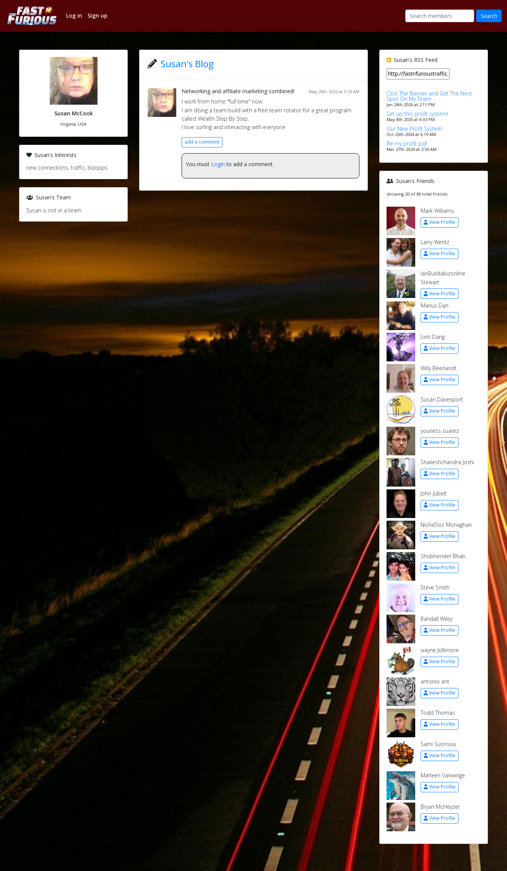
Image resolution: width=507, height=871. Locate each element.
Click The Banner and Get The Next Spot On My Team (429, 96)
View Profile (439, 222)
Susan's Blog (187, 63)
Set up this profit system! (417, 113)
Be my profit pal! (407, 143)
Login (218, 164)
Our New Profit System (414, 128)
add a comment (202, 142)
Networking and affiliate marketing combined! (238, 91)
